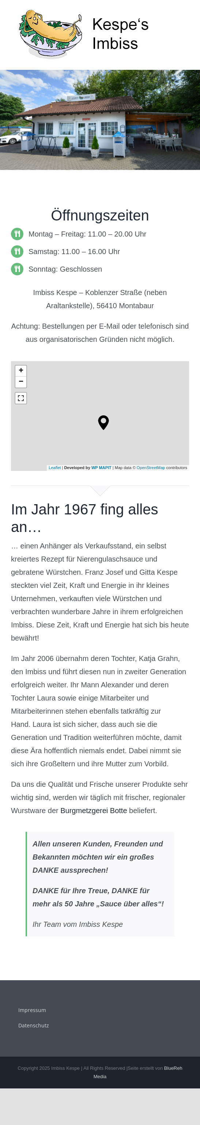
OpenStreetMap (151, 467)
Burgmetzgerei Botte (93, 811)
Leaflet (55, 467)
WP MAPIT (101, 467)
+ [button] (21, 371)
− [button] (21, 382)
